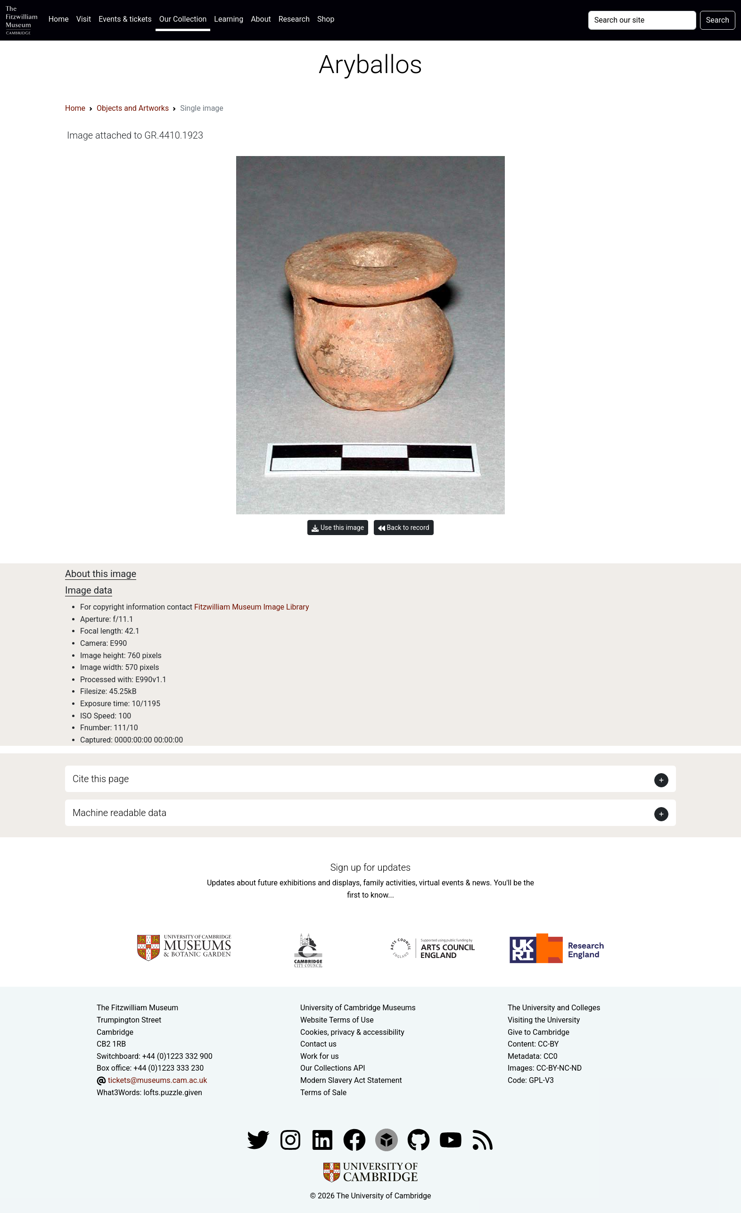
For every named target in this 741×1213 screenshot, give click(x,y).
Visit (83, 19)
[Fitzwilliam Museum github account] (419, 1139)
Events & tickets (125, 19)
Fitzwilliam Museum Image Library (251, 606)
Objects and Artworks (133, 108)
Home (61, 18)
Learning (228, 19)
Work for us (319, 1056)
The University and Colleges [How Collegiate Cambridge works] (554, 1007)
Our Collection (182, 19)
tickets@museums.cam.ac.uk (157, 1080)
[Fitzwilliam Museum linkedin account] (355, 1139)
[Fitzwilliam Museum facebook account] (323, 1139)
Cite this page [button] (101, 778)
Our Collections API (332, 1068)
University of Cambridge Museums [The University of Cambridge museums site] (358, 1007)
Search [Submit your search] (717, 20)
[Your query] (642, 20)
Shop (325, 19)
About (261, 19)
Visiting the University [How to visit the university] (544, 1019)
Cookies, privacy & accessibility (352, 1032)
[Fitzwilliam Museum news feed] (483, 1139)
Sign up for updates (370, 867)
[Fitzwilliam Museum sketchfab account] (387, 1139)
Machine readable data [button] (119, 812)
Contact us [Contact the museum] (318, 1044)
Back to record (403, 528)
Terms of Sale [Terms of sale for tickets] (323, 1092)
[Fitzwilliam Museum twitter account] (259, 1139)
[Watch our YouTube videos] (452, 1139)
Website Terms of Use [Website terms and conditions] (337, 1019)
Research (294, 19)
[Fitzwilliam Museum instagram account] (291, 1139)
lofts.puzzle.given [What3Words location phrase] (172, 1092)
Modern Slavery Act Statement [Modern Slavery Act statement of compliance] (351, 1080)
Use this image (338, 528)
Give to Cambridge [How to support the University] (538, 1032)
